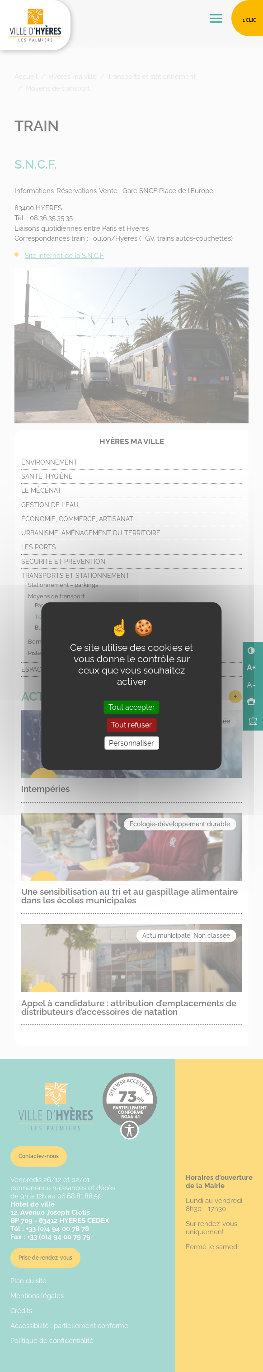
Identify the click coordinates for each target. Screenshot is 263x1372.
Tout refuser (131, 725)
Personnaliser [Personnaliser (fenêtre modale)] (131, 742)
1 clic (249, 20)
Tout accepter (131, 707)
